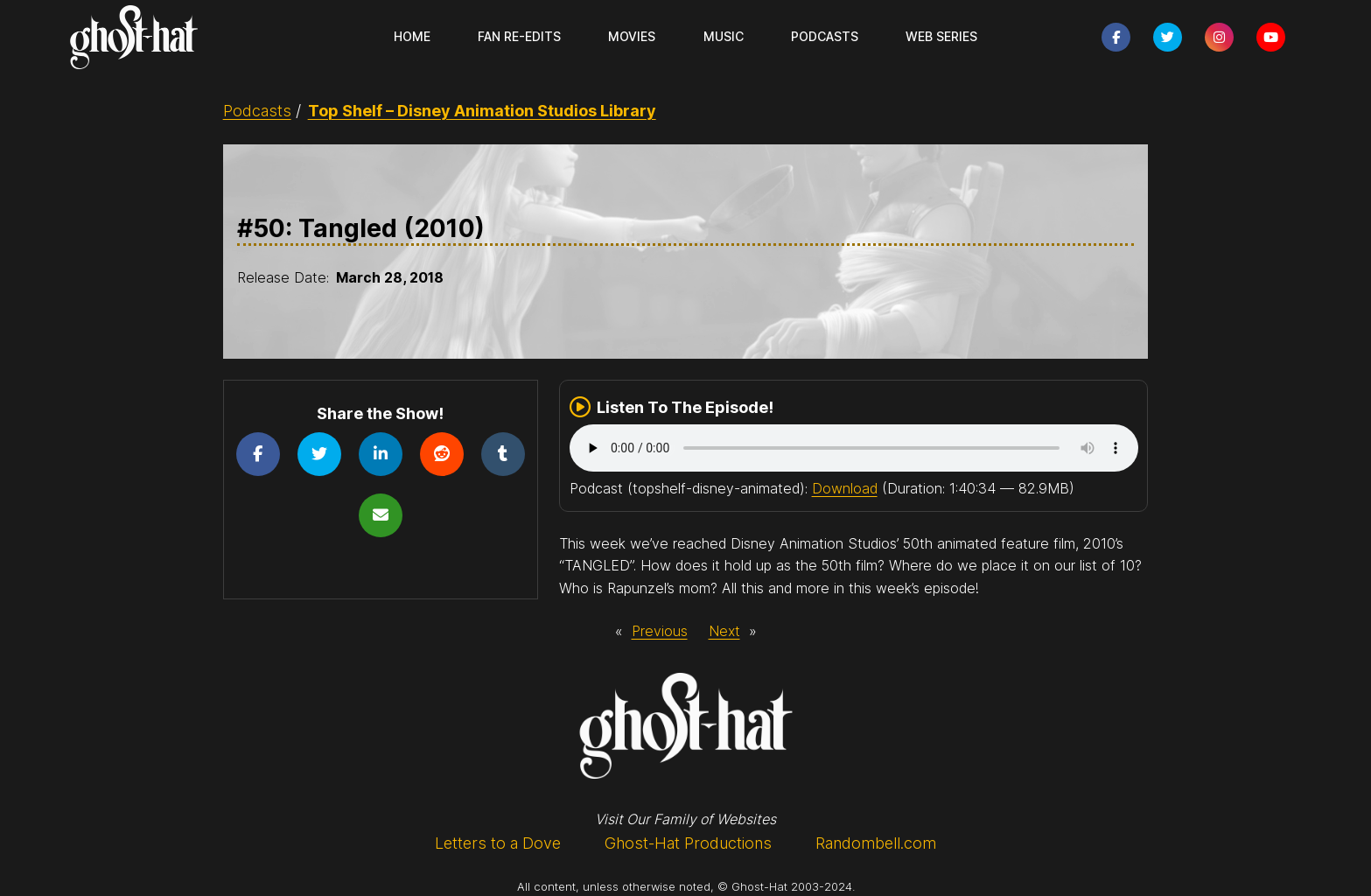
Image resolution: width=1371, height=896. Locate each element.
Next (724, 631)
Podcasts (257, 111)
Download (845, 488)
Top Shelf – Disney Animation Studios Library (482, 111)
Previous (660, 631)
